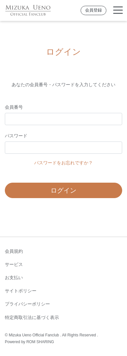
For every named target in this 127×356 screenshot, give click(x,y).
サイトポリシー (20, 290)
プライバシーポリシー (27, 303)
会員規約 (14, 251)
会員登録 (93, 10)
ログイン (63, 190)
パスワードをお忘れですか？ (63, 162)
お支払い (14, 277)
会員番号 (14, 107)
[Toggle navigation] (118, 10)
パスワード (16, 135)
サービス (14, 264)
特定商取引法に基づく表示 (32, 317)
